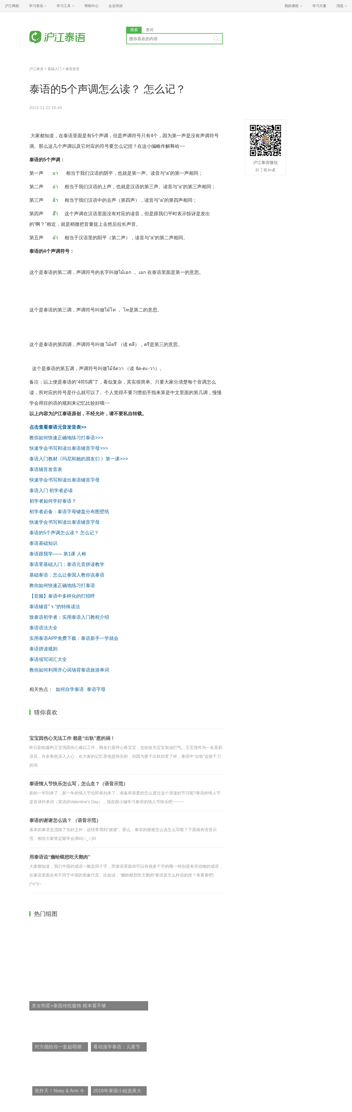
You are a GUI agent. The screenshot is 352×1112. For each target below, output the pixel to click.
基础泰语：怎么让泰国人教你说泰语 (66, 574)
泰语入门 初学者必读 (51, 490)
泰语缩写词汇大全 (48, 659)
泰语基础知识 (43, 543)
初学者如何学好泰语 (50, 501)
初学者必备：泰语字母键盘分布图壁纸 (69, 511)
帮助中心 (91, 6)
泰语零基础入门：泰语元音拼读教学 (66, 564)
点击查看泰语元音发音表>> (58, 427)
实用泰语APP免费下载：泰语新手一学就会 (74, 638)
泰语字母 (96, 689)
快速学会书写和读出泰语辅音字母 (64, 479)
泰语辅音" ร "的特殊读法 (54, 606)
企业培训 (116, 6)
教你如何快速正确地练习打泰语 (62, 585)
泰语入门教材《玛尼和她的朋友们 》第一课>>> (78, 458)
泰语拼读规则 (43, 648)
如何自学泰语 (70, 689)
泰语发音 (72, 69)
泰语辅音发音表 (45, 469)
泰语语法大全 (44, 627)
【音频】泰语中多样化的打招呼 (62, 596)
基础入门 (55, 69)
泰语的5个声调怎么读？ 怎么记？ (64, 532)
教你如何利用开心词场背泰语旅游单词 (69, 669)
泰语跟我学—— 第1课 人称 (57, 553)
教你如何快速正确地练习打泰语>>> (66, 437)
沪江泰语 (36, 69)
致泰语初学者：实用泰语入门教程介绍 (69, 617)
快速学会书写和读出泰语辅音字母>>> (68, 448)
